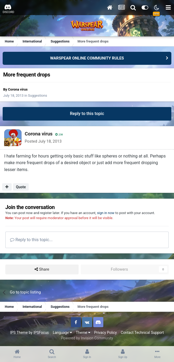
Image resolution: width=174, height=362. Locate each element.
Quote (21, 187)
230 (59, 134)
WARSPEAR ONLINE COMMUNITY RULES (87, 58)
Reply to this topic (87, 113)
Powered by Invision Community (87, 338)
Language (62, 332)
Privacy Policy (105, 332)
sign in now (105, 213)
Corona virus (18, 89)
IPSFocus (41, 332)
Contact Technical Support (142, 332)
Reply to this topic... (31, 239)
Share (42, 269)
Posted (43, 141)
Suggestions (37, 95)
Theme (83, 332)
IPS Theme (19, 332)
